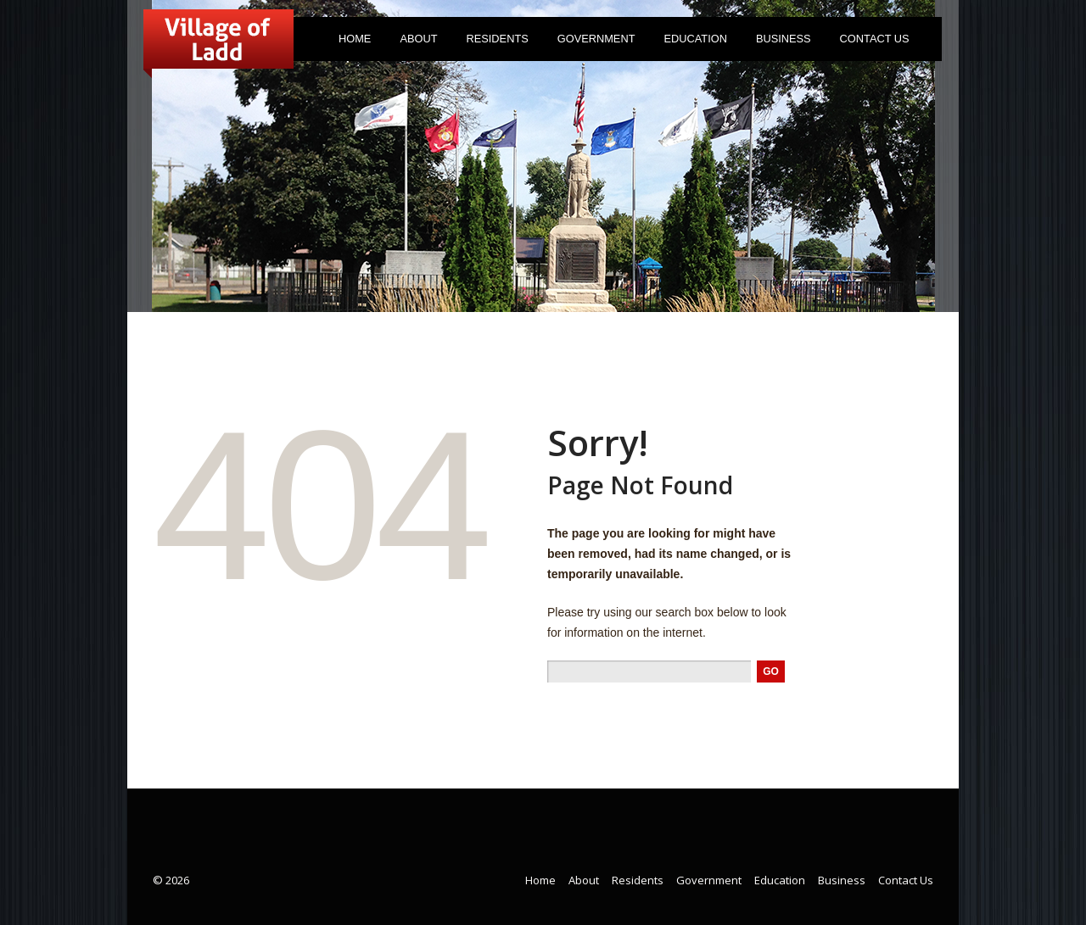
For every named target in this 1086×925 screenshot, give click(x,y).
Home (355, 38)
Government (592, 42)
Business (783, 38)
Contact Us (875, 38)
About (414, 42)
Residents (493, 42)
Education (694, 38)
